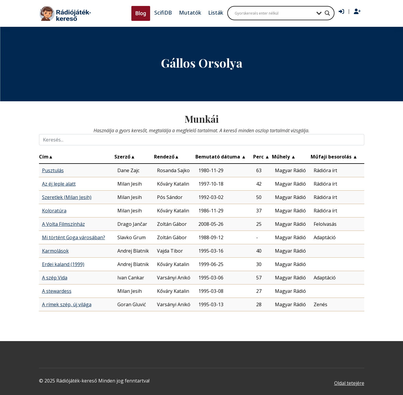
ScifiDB (163, 12)
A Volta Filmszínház (63, 224)
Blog (140, 13)
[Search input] (274, 13)
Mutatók (190, 12)
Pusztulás (53, 170)
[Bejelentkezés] (341, 11)
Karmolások (55, 251)
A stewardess (56, 291)
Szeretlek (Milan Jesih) (66, 197)
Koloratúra (54, 210)
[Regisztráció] (357, 11)
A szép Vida (54, 277)
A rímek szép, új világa (66, 304)
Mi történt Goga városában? (73, 237)
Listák (215, 12)
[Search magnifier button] (327, 13)
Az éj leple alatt (59, 184)
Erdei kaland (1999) (63, 264)
